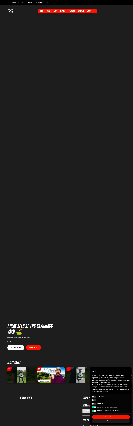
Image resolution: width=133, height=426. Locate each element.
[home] (10, 11)
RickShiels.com (14, 2)
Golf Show (39, 2)
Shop (48, 2)
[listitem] (21, 375)
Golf (23, 2)
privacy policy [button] (104, 377)
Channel (30, 2)
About (89, 11)
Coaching (72, 11)
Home (41, 11)
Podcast (81, 11)
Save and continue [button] (111, 417)
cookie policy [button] (106, 382)
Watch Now (16, 347)
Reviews (62, 11)
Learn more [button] (110, 421)
